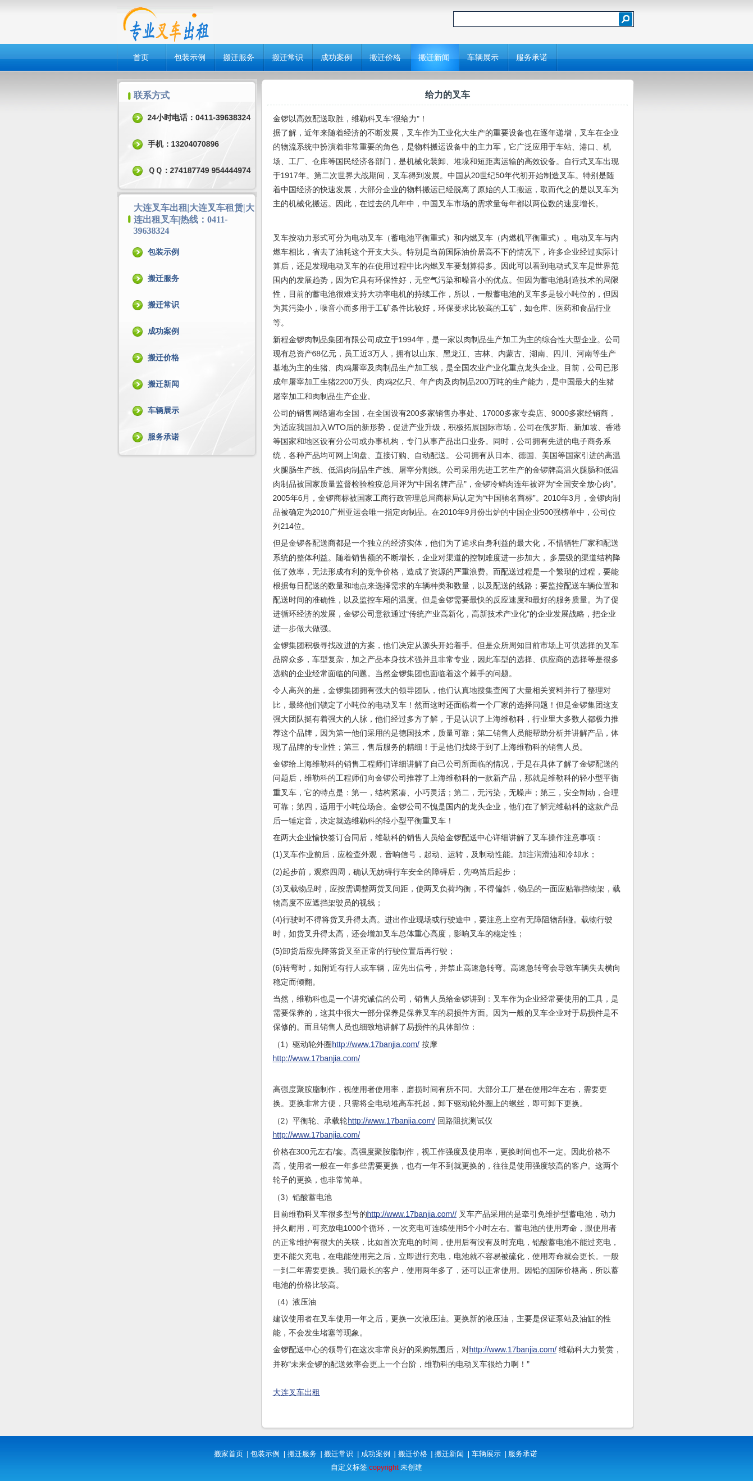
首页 (141, 57)
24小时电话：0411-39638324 (199, 117)
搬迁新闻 (434, 57)
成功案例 (336, 57)
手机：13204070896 (184, 143)
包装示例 (190, 57)
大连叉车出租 (296, 1392)
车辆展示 (483, 57)
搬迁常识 (287, 57)
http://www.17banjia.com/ (375, 1044)
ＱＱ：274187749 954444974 (199, 170)
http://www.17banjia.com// (412, 1214)
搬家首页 (228, 1454)
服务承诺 (531, 57)
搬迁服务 (238, 57)
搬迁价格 (385, 57)
